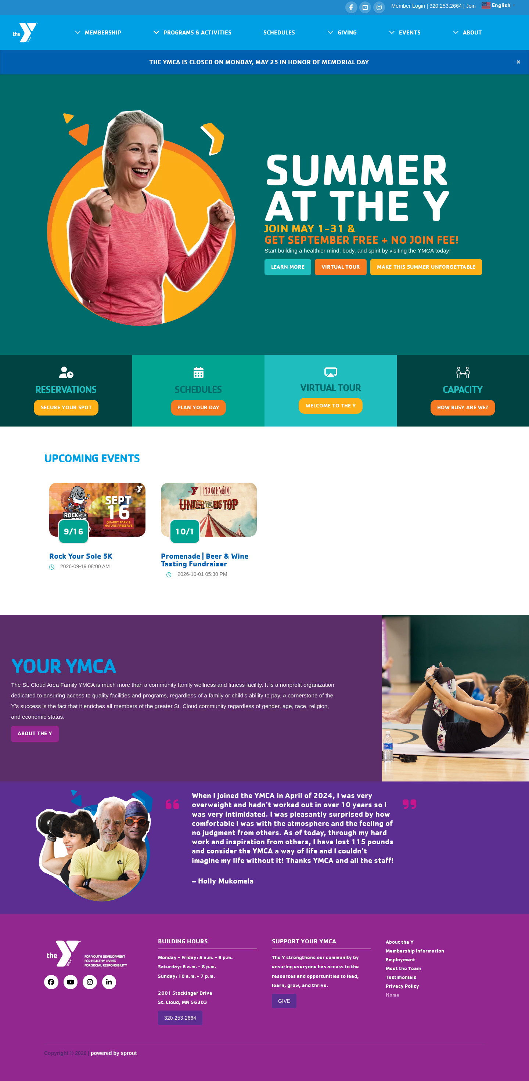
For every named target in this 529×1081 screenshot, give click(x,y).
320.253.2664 (445, 6)
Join (471, 6)
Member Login (408, 6)
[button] (98, 32)
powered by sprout (114, 1053)
